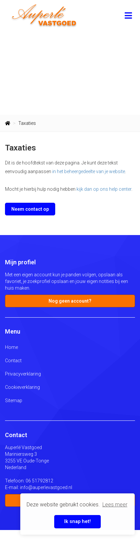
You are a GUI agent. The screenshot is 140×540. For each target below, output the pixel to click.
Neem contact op (30, 209)
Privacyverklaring (23, 374)
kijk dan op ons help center (103, 189)
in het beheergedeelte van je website (88, 171)
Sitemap (13, 400)
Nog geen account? (70, 301)
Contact (13, 360)
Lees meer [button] (114, 504)
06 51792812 (39, 480)
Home (11, 347)
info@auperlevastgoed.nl (46, 487)
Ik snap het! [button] (77, 521)
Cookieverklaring (22, 387)
